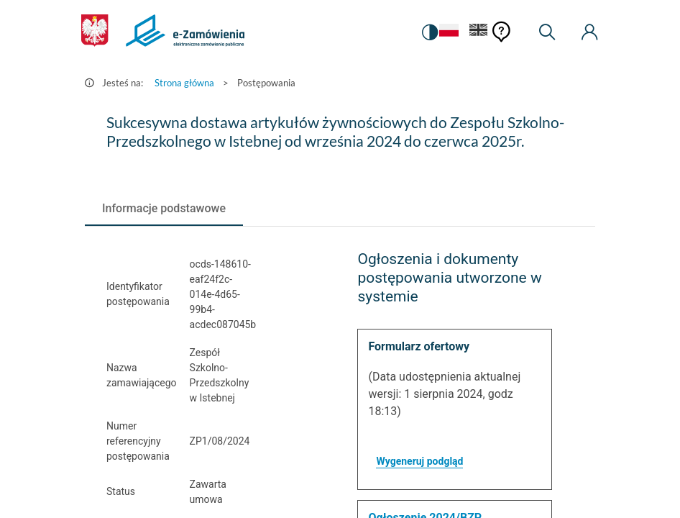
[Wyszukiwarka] (547, 32)
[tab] (164, 208)
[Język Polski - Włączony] (448, 33)
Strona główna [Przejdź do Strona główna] (184, 82)
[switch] (429, 32)
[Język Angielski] (478, 33)
